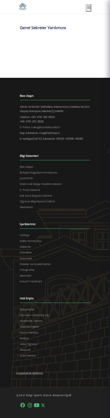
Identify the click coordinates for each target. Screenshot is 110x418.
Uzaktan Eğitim (29, 327)
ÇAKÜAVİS (26, 178)
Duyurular (26, 258)
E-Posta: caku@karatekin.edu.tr (40, 127)
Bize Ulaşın (26, 167)
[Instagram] (30, 405)
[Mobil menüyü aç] (88, 7)
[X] (43, 405)
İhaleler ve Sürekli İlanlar (35, 264)
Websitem (26, 207)
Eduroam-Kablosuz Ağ (34, 315)
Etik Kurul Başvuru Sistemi (36, 196)
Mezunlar (26, 276)
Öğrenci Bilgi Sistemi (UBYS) (37, 201)
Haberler (25, 247)
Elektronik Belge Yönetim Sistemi (41, 184)
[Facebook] (23, 405)
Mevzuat (25, 350)
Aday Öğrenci (28, 344)
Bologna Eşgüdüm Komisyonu (38, 172)
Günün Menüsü (29, 332)
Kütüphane (27, 309)
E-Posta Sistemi (30, 190)
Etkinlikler (26, 252)
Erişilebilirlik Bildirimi (29, 373)
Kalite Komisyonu (31, 241)
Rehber (24, 338)
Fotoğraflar (27, 270)
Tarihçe (24, 235)
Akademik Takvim (31, 321)
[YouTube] (37, 405)
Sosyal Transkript (31, 281)
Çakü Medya (28, 355)
